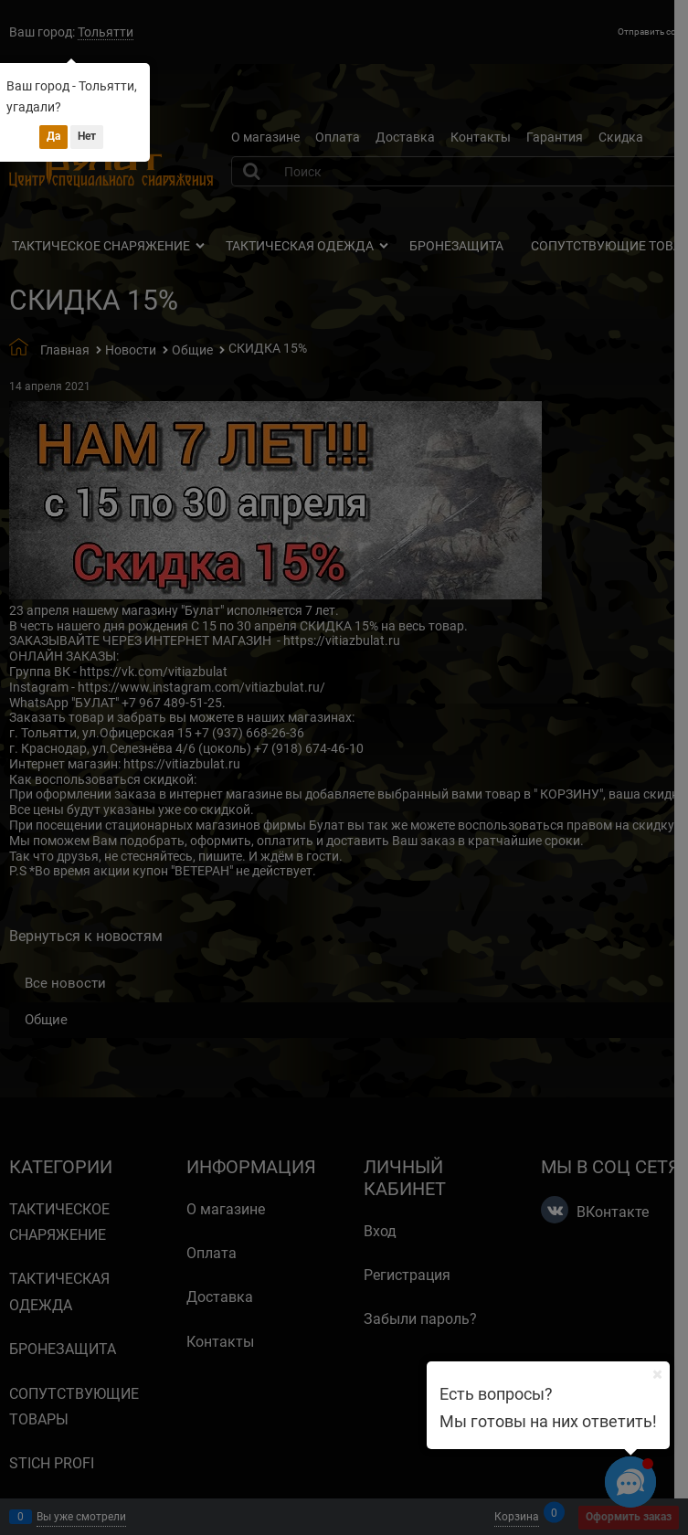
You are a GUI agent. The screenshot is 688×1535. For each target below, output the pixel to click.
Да (53, 136)
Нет (87, 136)
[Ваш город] (657, 1374)
